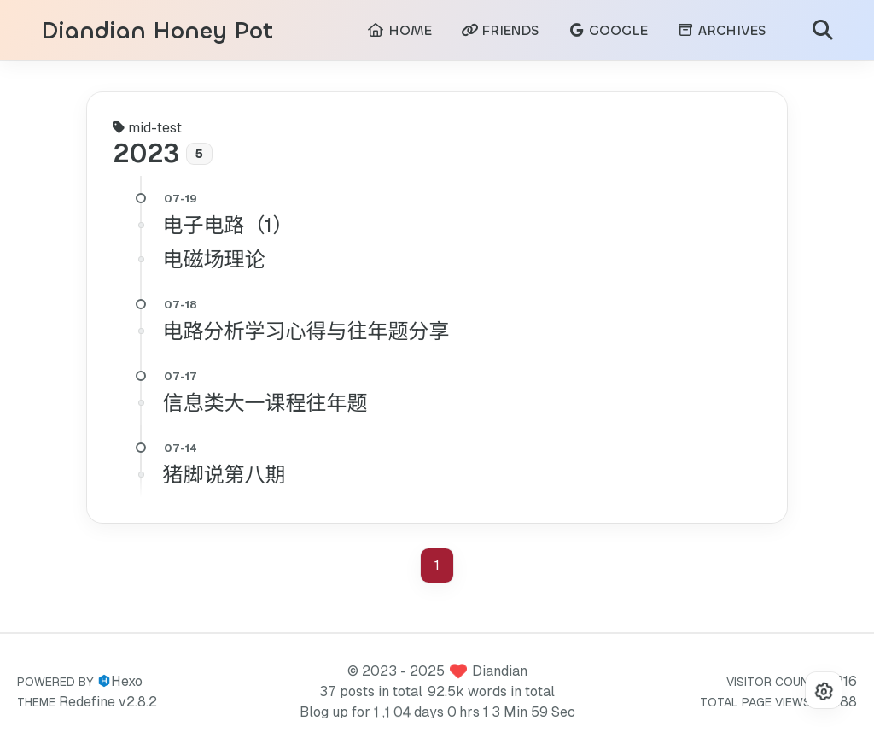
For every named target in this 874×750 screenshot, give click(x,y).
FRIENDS (500, 30)
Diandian (499, 671)
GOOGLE (608, 30)
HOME (399, 30)
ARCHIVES (721, 30)
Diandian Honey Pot (157, 31)
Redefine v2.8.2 (108, 702)
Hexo (127, 681)
